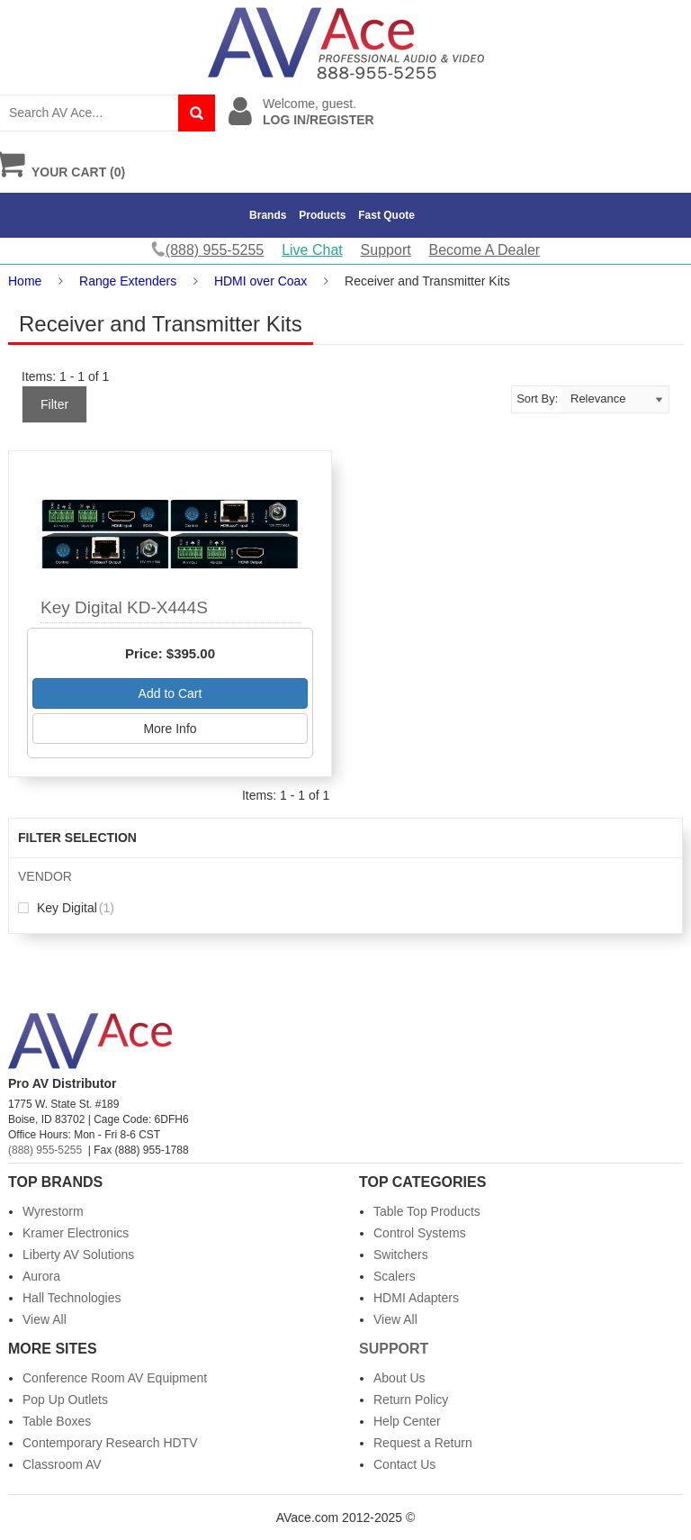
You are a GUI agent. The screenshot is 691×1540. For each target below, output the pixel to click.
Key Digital (66, 907)
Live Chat (312, 250)
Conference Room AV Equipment (114, 1378)
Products (322, 215)
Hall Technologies (71, 1298)
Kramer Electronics (75, 1233)
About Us (399, 1378)
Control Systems (419, 1233)
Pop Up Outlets (65, 1399)
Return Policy (410, 1399)
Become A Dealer (485, 250)
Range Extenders (127, 281)
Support (386, 250)
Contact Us (404, 1464)
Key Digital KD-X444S (124, 607)
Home (24, 281)
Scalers (394, 1276)
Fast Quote (386, 215)
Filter (54, 404)
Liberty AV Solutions (78, 1254)
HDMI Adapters (416, 1298)
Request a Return (422, 1443)
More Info (169, 728)
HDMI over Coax (260, 281)
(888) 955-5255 (45, 1150)
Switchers (400, 1254)
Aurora (41, 1276)
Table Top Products (426, 1211)
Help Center (407, 1421)
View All (44, 1319)
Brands (267, 215)
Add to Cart (170, 693)
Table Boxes (56, 1421)
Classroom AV (62, 1464)
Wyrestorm (53, 1211)
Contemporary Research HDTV (110, 1443)
